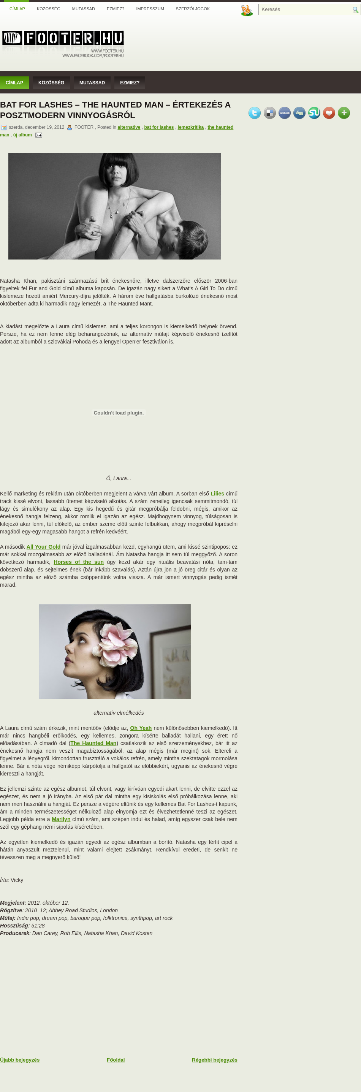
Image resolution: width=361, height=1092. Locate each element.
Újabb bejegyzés (20, 1060)
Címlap (17, 8)
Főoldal (116, 1060)
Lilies (217, 494)
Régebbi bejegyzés (215, 1060)
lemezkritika (191, 127)
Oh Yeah (141, 728)
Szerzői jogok (193, 8)
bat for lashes (159, 127)
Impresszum (150, 8)
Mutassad (83, 8)
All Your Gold (43, 547)
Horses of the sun (79, 562)
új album (22, 135)
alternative (128, 127)
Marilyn (61, 819)
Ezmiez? (115, 8)
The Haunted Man (93, 743)
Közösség (48, 8)
